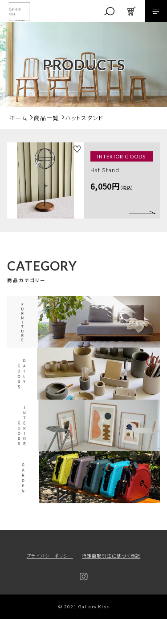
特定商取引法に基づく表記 (111, 555)
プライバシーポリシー (50, 555)
